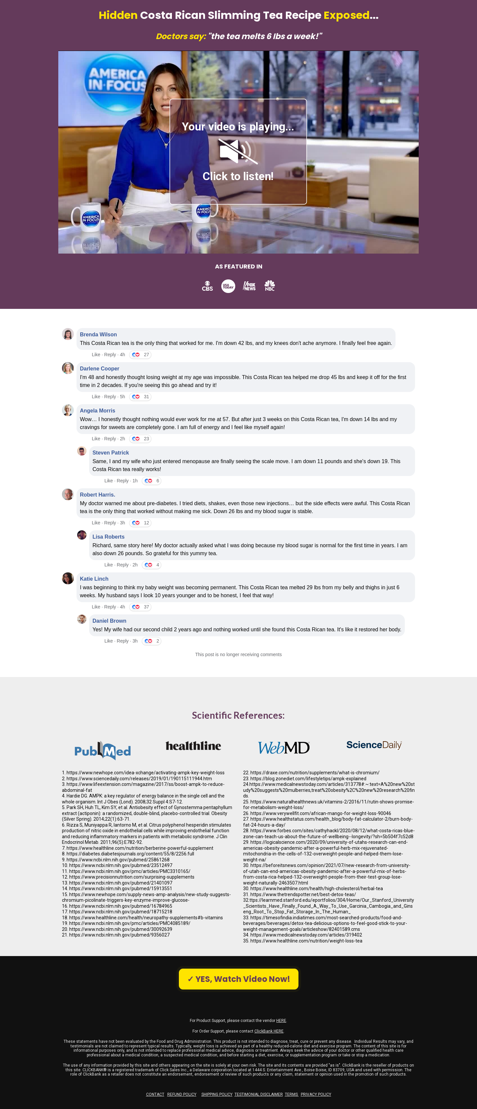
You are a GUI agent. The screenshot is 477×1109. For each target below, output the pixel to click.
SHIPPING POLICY (217, 1094)
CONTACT (155, 1094)
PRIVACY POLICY (316, 1094)
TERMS (292, 1094)
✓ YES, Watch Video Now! (238, 979)
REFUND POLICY (181, 1094)
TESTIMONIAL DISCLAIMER (259, 1094)
